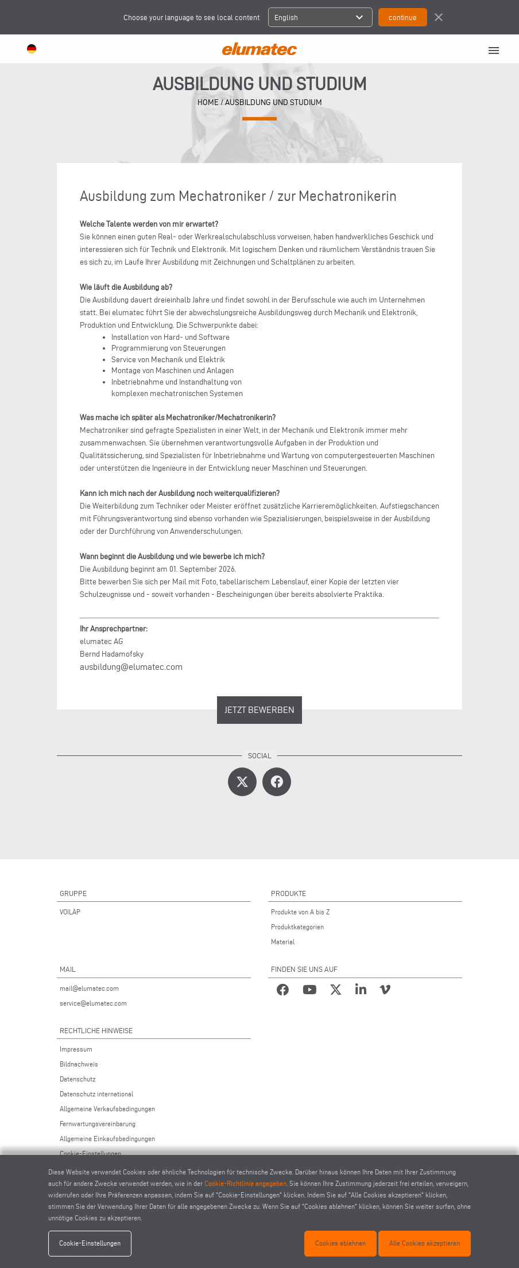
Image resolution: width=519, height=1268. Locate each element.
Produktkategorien (297, 926)
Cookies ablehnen (340, 1243)
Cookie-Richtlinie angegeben (245, 1183)
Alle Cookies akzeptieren (424, 1243)
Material (283, 941)
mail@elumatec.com (89, 988)
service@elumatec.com (93, 1003)
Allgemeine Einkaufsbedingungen (107, 1138)
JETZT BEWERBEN (259, 710)
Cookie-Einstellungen (90, 1153)
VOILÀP (70, 912)
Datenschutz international (96, 1094)
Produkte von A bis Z (300, 912)
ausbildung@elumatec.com (131, 667)
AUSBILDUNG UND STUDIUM (273, 102)
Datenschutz (77, 1079)
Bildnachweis (79, 1064)
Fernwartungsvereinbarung (97, 1123)
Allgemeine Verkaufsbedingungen (107, 1108)
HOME (208, 102)
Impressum (76, 1049)
